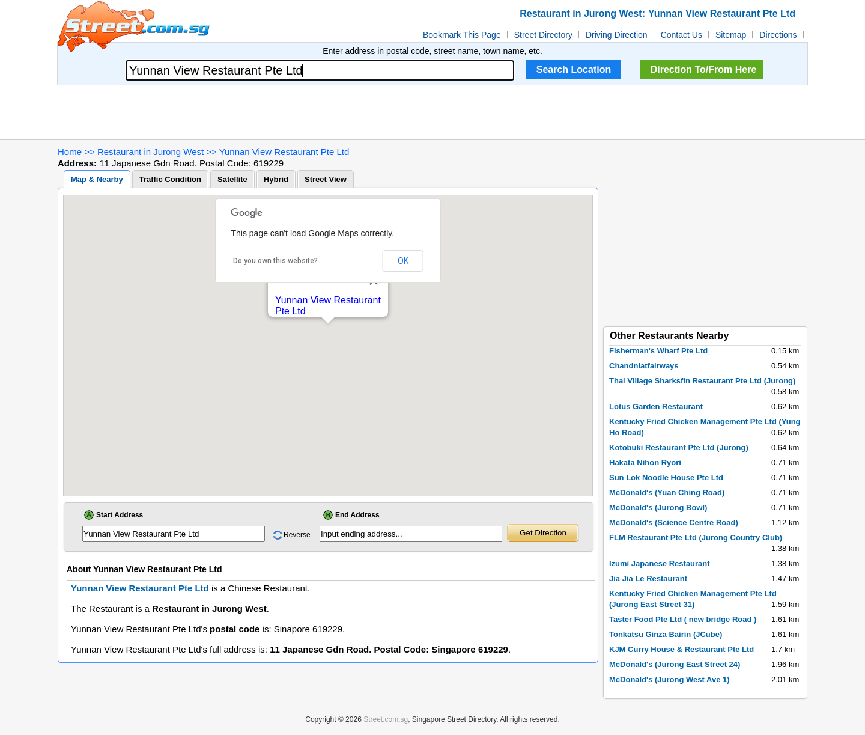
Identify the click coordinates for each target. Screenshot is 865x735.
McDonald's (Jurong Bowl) (658, 507)
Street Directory (543, 35)
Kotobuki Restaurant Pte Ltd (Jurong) (678, 447)
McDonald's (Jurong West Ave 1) (669, 679)
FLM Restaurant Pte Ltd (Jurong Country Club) (695, 537)
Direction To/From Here (704, 69)
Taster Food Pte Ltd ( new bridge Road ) (682, 619)
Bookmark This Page (462, 35)
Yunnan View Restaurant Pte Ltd (284, 152)
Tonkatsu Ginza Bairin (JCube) (665, 634)
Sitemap (730, 35)
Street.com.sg (385, 719)
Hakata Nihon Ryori (645, 462)
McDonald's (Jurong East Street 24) (674, 664)
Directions (778, 35)
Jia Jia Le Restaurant (648, 578)
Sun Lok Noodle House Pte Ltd (666, 477)
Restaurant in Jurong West (150, 152)
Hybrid (276, 179)
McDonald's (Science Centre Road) (673, 522)
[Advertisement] (432, 112)
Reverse (297, 535)
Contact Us (681, 35)
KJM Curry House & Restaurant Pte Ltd (681, 649)
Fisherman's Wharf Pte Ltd (658, 350)
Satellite (232, 179)
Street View (326, 179)
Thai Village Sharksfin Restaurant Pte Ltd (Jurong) (702, 380)
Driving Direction (617, 35)
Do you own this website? (275, 261)
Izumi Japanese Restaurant (659, 563)
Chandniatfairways (644, 365)
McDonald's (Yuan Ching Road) (666, 492)
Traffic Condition (170, 179)
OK (403, 261)
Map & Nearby (97, 179)
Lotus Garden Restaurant (656, 406)
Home (70, 152)
